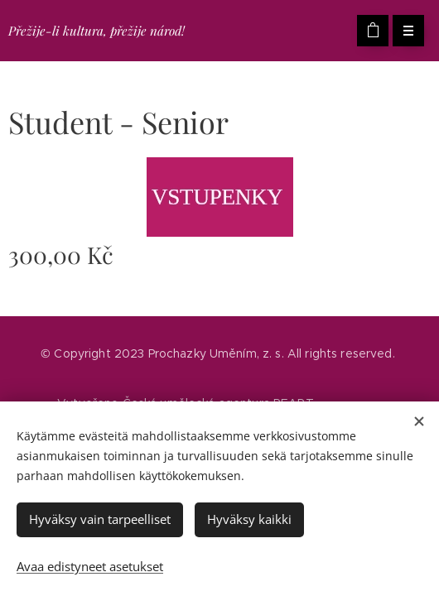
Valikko (403, 30)
